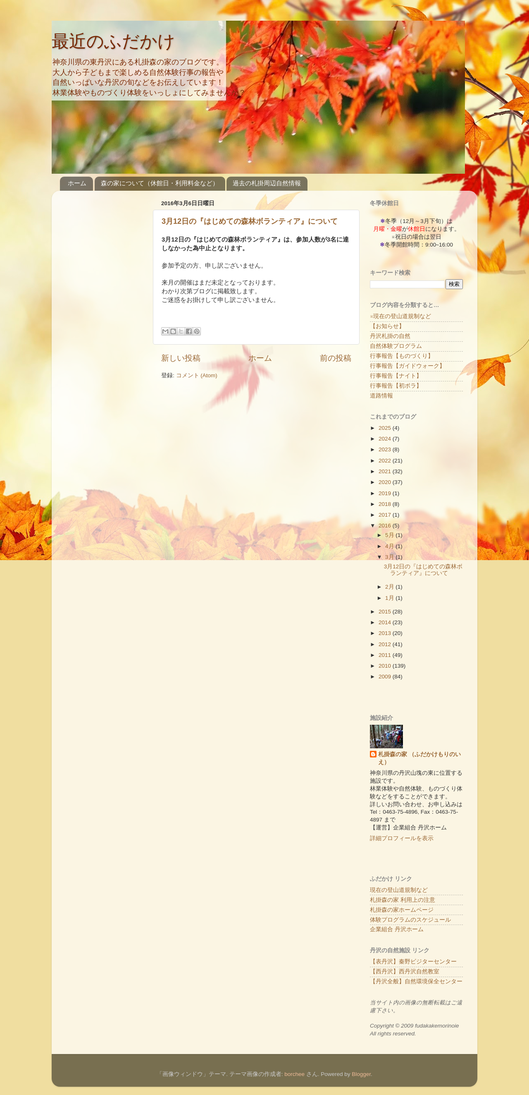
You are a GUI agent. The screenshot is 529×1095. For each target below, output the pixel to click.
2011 (386, 655)
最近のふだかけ (113, 41)
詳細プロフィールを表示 (402, 838)
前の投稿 (335, 358)
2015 (386, 612)
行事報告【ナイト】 (396, 376)
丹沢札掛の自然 (390, 336)
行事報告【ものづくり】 (402, 356)
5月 (390, 535)
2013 (386, 633)
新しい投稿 (180, 358)
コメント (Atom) (196, 375)
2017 (386, 515)
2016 (386, 525)
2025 (386, 428)
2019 (386, 493)
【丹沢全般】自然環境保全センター (416, 981)
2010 (386, 666)
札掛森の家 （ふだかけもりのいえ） (419, 758)
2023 (386, 449)
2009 (386, 676)
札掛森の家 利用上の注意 (402, 900)
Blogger (361, 1074)
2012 (386, 644)
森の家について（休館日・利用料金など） (160, 183)
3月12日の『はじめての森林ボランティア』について (250, 221)
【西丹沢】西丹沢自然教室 (404, 971)
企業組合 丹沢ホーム (397, 929)
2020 (386, 482)
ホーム (77, 183)
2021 (386, 471)
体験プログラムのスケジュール (410, 920)
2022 (386, 461)
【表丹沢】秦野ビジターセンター (413, 961)
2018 (386, 504)
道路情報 (381, 396)
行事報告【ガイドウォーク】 (407, 366)
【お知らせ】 (387, 326)
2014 (386, 622)
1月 (390, 598)
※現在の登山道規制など (400, 316)
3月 (390, 557)
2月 (390, 587)
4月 (390, 546)
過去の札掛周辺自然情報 (267, 183)
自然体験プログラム (396, 346)
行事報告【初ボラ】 (396, 386)
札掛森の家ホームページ (402, 910)
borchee (294, 1074)
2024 (386, 439)
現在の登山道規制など (399, 890)
